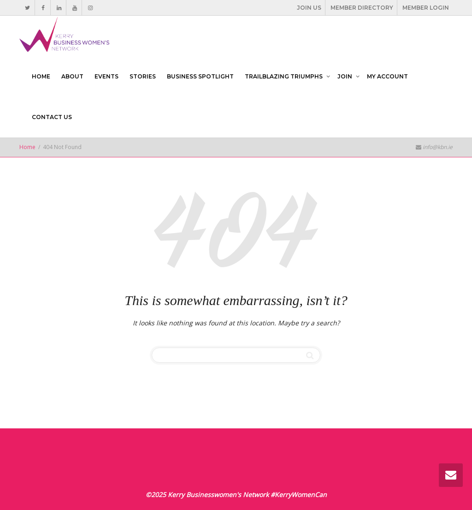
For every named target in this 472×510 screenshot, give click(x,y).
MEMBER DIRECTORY (361, 7)
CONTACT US (52, 117)
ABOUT (72, 76)
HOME (41, 76)
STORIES (143, 76)
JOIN (345, 76)
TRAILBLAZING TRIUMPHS (284, 76)
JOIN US (309, 7)
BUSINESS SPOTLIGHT (200, 76)
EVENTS (106, 76)
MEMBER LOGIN (425, 7)
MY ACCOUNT (387, 76)
